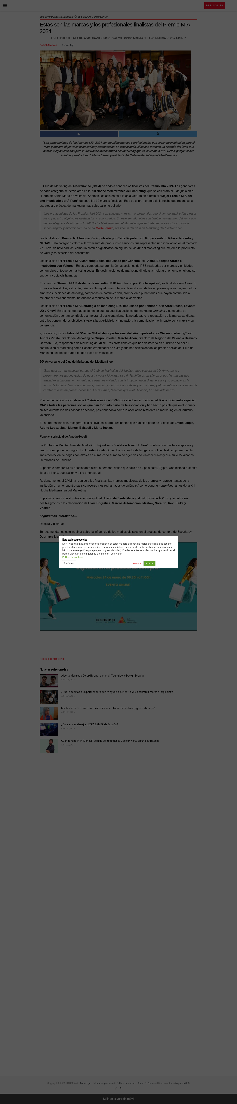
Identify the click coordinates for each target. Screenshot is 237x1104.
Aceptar (149, 563)
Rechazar (137, 563)
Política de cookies (72, 557)
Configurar (69, 563)
